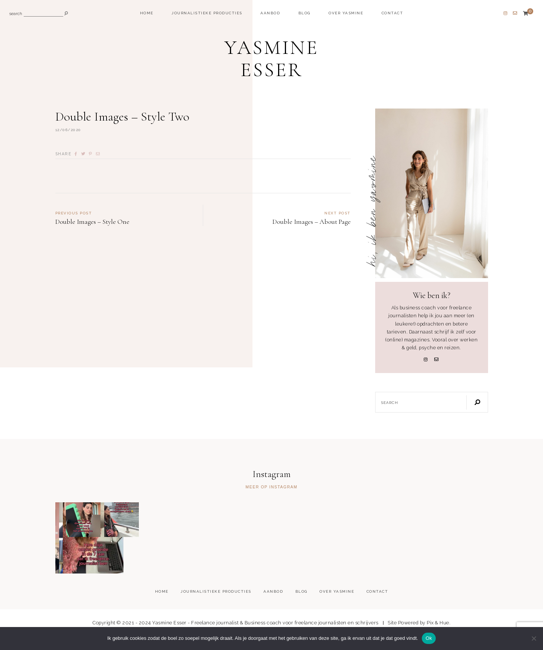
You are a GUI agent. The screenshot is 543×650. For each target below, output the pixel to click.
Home (147, 13)
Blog (304, 13)
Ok (429, 638)
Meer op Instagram (271, 489)
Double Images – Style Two (124, 118)
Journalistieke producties (207, 13)
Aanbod (270, 13)
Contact (392, 13)
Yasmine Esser (271, 59)
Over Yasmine (346, 13)
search (15, 14)
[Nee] (533, 638)
